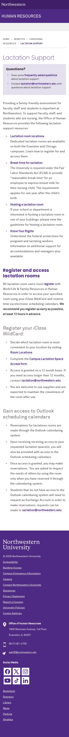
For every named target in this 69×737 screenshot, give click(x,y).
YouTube (7, 680)
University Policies (14, 607)
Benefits (19, 39)
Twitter (16, 671)
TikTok (16, 680)
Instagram (25, 671)
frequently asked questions (40, 75)
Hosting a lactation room (26, 204)
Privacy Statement (14, 596)
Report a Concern (13, 602)
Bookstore (9, 691)
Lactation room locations (27, 136)
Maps (6, 708)
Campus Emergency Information (22, 573)
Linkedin (25, 680)
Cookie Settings (12, 613)
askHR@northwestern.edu (22, 652)
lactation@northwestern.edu (38, 84)
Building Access (12, 568)
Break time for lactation (26, 162)
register (49, 284)
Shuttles (8, 719)
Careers (7, 579)
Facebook (7, 671)
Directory (8, 697)
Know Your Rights (22, 231)
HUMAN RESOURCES (21, 16)
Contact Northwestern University (22, 585)
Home (6, 39)
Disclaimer (9, 590)
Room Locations (21, 352)
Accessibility (10, 562)
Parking (7, 714)
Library (7, 702)
